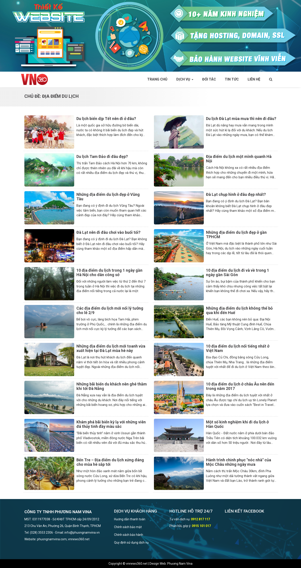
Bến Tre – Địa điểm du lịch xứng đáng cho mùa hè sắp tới (110, 462)
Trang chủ (157, 79)
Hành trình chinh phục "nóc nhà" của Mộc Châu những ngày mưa (238, 462)
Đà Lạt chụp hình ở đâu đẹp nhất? (236, 194)
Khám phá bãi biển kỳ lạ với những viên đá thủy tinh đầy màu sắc (111, 424)
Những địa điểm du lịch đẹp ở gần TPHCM (236, 234)
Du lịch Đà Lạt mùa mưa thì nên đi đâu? (241, 118)
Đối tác (209, 79)
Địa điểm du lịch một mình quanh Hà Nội (239, 158)
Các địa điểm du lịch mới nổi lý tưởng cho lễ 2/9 (109, 310)
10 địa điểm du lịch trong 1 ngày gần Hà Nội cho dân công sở (109, 272)
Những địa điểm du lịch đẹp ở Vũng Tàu (108, 196)
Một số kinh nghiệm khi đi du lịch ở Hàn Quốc (237, 424)
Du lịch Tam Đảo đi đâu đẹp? (102, 156)
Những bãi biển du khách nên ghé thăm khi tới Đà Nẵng (111, 386)
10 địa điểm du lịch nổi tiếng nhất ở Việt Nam (237, 348)
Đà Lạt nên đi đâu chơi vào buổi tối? (108, 232)
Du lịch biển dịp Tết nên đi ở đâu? (106, 118)
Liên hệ (254, 79)
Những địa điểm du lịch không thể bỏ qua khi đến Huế (239, 310)
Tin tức (232, 79)
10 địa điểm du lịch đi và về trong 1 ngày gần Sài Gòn (237, 272)
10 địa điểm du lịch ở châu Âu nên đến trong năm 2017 (240, 386)
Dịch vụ (184, 79)
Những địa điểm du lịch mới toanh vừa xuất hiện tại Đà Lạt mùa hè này (110, 348)
